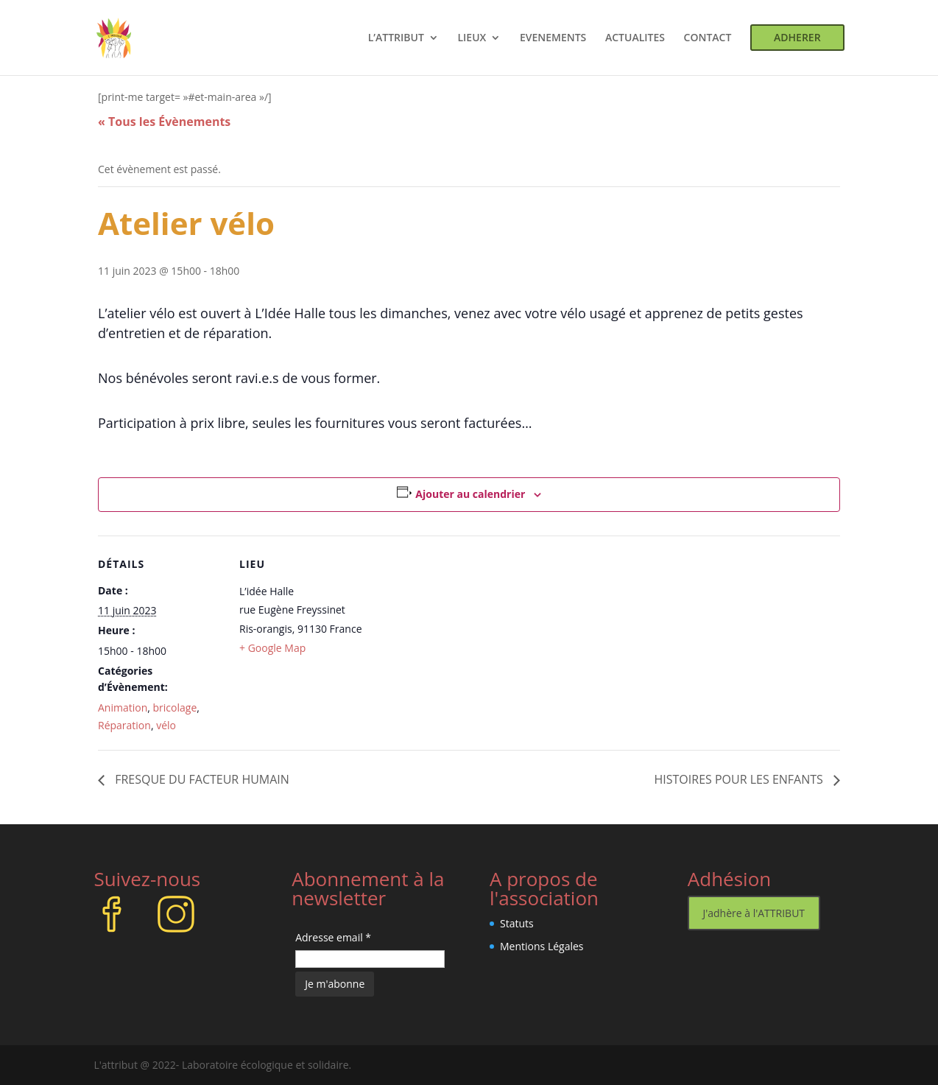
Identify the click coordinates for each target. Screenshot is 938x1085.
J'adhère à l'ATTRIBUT (753, 913)
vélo (166, 725)
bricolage (175, 707)
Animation (122, 707)
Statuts (517, 923)
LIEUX (471, 38)
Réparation (124, 725)
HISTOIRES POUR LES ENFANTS (741, 779)
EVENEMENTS (553, 38)
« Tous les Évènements (164, 121)
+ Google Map (272, 648)
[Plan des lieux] (458, 637)
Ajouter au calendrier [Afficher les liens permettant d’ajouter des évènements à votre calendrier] (470, 494)
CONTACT (708, 38)
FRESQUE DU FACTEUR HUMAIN (200, 779)
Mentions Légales (542, 946)
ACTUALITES (635, 38)
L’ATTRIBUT (396, 38)
